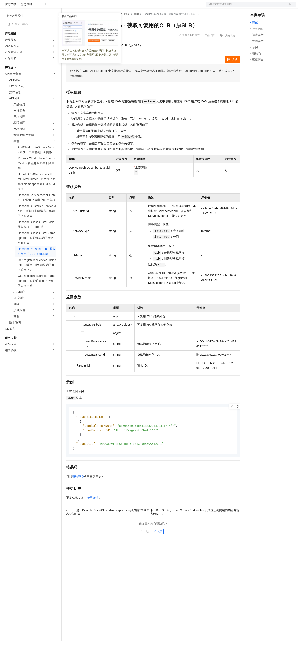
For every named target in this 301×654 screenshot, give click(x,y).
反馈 (158, 546)
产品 (53, 6)
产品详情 (210, 48)
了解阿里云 (135, 6)
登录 (289, 6)
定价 (88, 6)
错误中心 (78, 491)
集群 (136, 27)
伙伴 (111, 6)
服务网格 (26, 17)
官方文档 (10, 17)
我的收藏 (230, 48)
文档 (246, 6)
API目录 (125, 27)
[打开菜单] (6, 6)
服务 (120, 6)
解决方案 (66, 6)
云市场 (99, 6)
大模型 (42, 6)
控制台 (264, 6)
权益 (78, 6)
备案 (254, 6)
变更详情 (93, 512)
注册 (274, 6)
